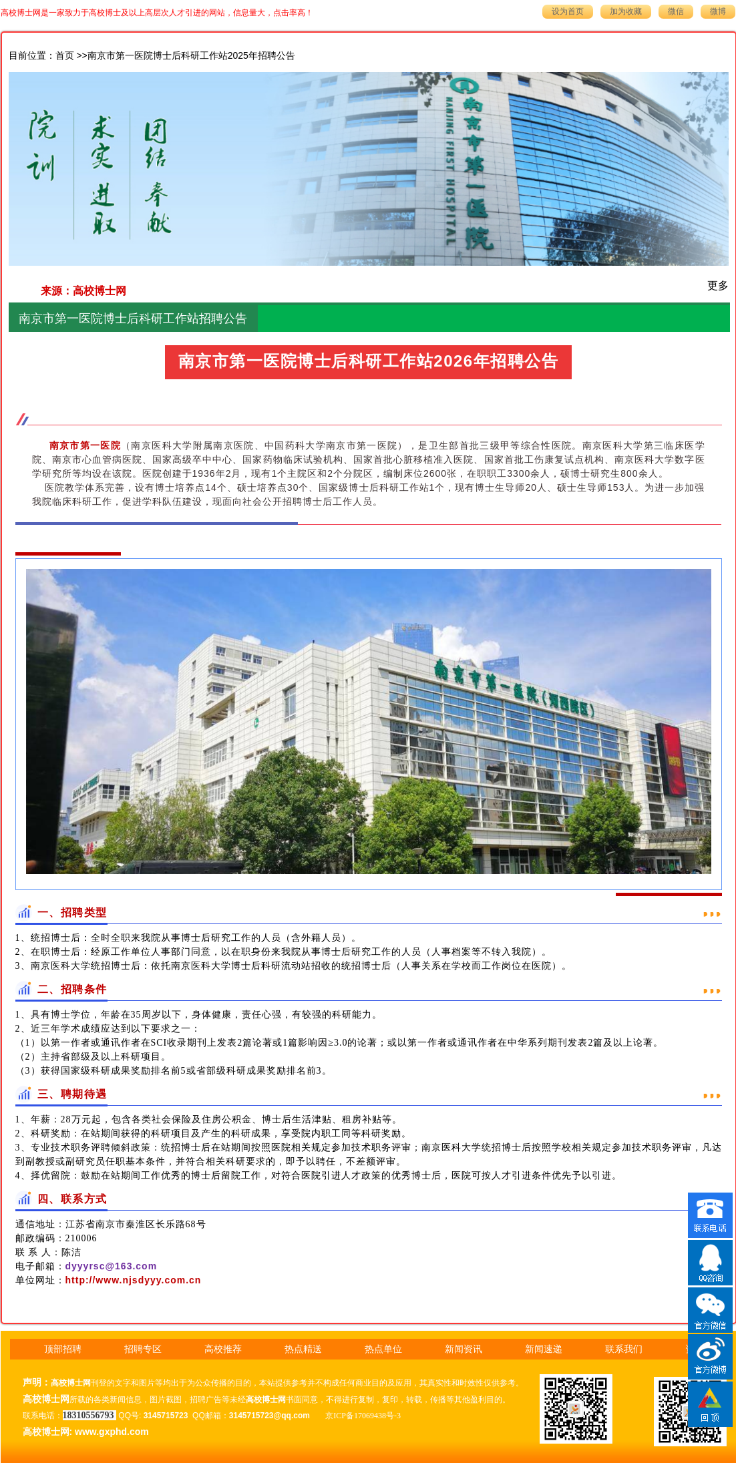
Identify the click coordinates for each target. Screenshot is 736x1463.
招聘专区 (143, 1349)
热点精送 (303, 1349)
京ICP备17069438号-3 (363, 1415)
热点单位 (383, 1349)
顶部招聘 (62, 1349)
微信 (676, 11)
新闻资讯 (463, 1349)
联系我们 (623, 1349)
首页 (64, 56)
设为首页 (568, 11)
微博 (718, 11)
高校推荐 (223, 1349)
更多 (718, 285)
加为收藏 (626, 11)
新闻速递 (543, 1349)
